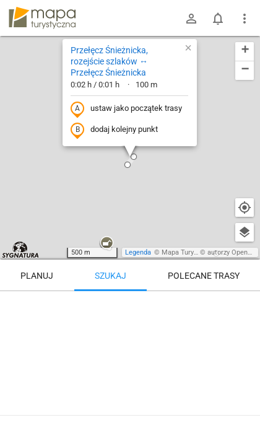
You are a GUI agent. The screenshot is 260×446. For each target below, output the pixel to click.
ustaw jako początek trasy (126, 109)
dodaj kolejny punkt (114, 130)
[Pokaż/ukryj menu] (244, 18)
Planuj (36, 276)
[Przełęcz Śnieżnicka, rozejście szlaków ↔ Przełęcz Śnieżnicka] (130, 343)
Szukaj (110, 276)
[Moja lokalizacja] (244, 207)
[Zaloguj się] (191, 18)
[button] (106, 243)
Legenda (138, 252)
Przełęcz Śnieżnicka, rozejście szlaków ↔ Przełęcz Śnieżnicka (109, 61)
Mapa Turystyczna (189, 252)
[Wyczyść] (244, 305)
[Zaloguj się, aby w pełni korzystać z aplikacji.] (241, 412)
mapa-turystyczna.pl (42, 18)
